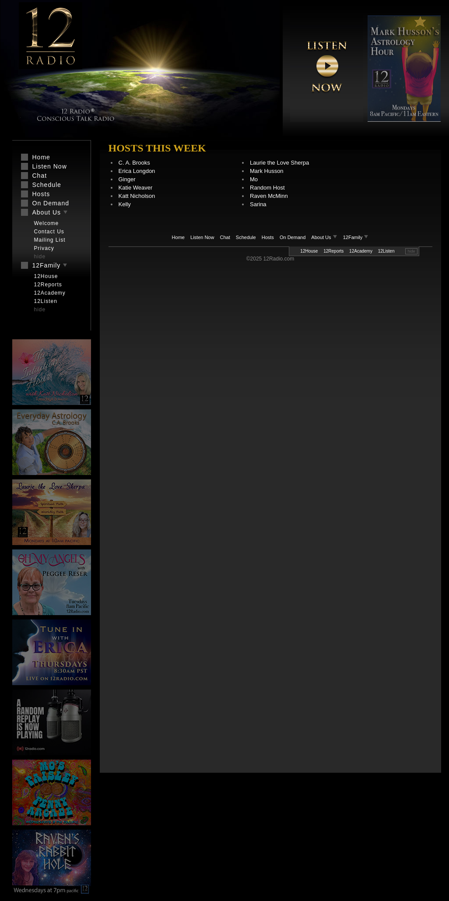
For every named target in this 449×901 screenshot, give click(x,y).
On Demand (292, 237)
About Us (324, 237)
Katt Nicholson (137, 196)
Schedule (246, 237)
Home (178, 237)
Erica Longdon (137, 171)
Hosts (268, 237)
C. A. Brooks (134, 162)
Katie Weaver (136, 187)
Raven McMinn (269, 196)
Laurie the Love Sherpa (279, 162)
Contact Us (49, 232)
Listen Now (202, 237)
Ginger (127, 179)
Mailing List (50, 240)
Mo (254, 179)
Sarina (258, 204)
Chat (225, 237)
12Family (356, 237)
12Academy (360, 251)
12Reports (333, 251)
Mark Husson (267, 171)
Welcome (46, 223)
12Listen (386, 251)
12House (309, 251)
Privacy (44, 248)
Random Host (267, 187)
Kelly (125, 204)
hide (411, 251)
